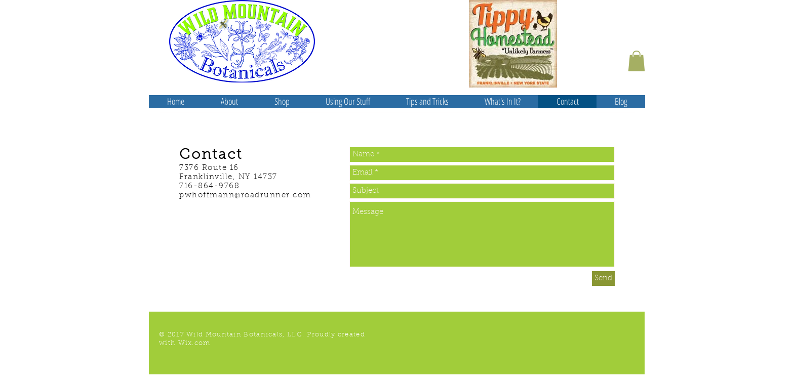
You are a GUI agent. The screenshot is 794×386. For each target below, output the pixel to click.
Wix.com (194, 343)
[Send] (603, 278)
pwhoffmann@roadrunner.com (245, 195)
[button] (636, 61)
